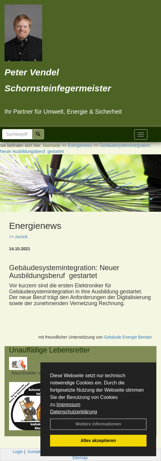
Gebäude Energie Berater (128, 337)
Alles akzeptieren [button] (98, 440)
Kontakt (35, 451)
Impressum (68, 404)
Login (18, 451)
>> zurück (18, 236)
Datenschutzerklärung (73, 411)
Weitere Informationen (98, 424)
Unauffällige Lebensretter (49, 350)
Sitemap (79, 457)
